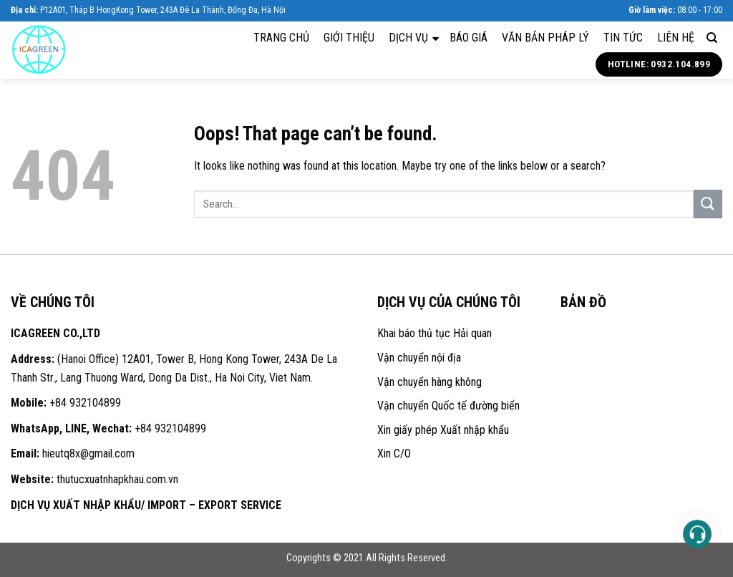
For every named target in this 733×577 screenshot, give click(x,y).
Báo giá (468, 37)
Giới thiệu (349, 37)
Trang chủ (281, 37)
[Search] (712, 38)
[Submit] (708, 204)
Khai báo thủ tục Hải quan (434, 333)
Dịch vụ (414, 37)
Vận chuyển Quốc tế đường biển (448, 405)
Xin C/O (394, 453)
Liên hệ (675, 37)
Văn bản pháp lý (545, 37)
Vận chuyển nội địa (419, 357)
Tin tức (623, 37)
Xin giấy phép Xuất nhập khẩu (443, 430)
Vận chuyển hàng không (429, 382)
